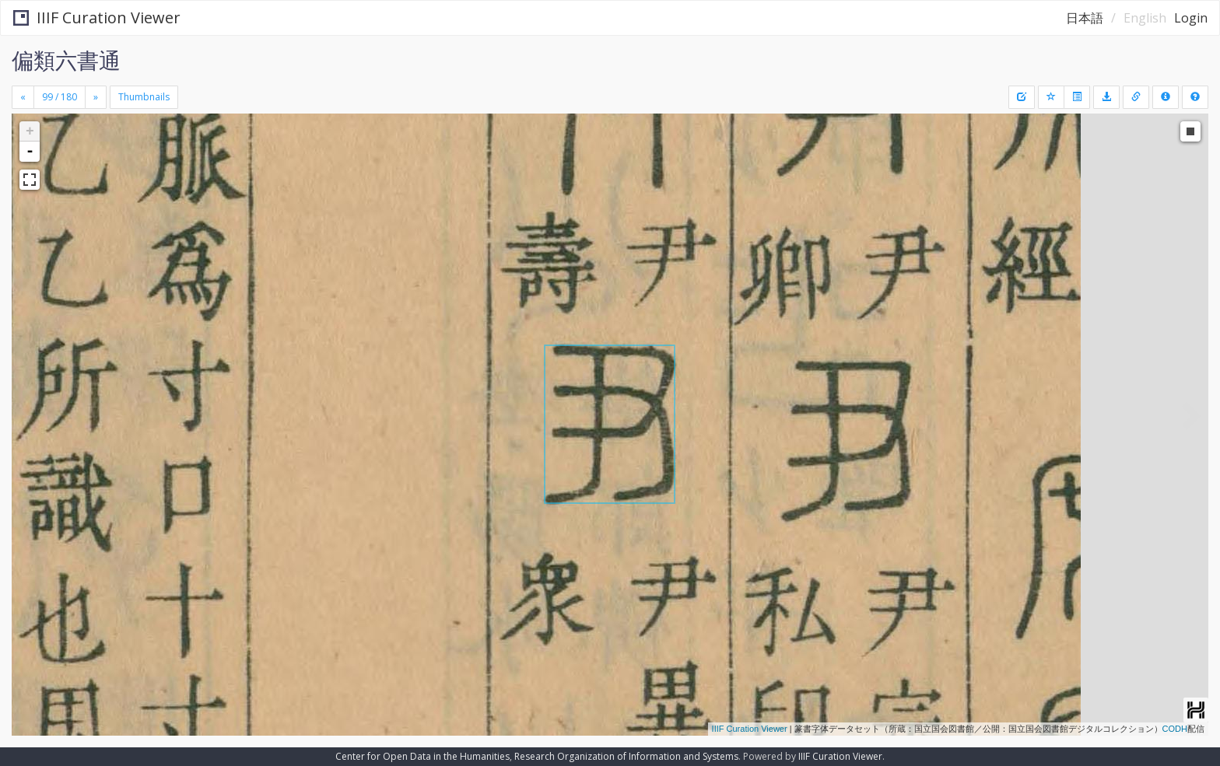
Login (1191, 17)
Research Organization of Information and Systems (626, 756)
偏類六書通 (66, 60)
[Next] (96, 97)
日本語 (1084, 17)
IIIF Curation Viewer (97, 17)
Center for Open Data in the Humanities (422, 756)
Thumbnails (144, 96)
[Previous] (23, 97)
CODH (1174, 728)
